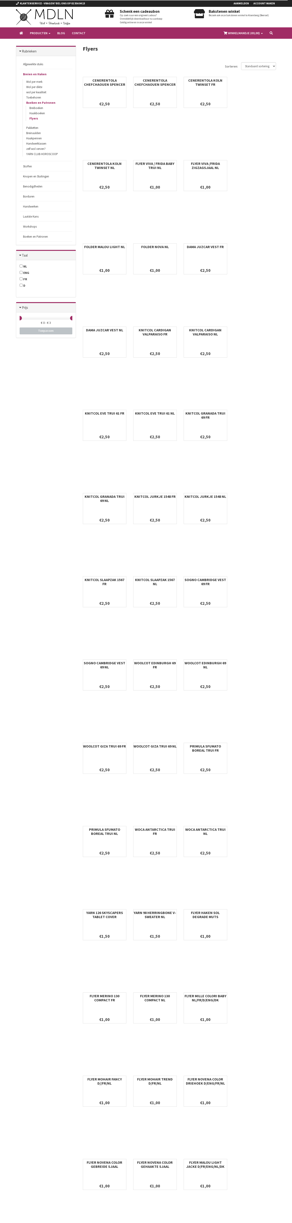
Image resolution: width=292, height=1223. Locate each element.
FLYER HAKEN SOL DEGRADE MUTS (104, 748)
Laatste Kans (31, 216)
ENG (24, 273)
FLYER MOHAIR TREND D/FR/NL (154, 831)
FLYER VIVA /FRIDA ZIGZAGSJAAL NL (154, 165)
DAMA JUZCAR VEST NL (154, 246)
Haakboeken (37, 113)
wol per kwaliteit (36, 92)
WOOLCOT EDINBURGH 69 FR (204, 498)
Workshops (30, 227)
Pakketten (32, 128)
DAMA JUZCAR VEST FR (104, 246)
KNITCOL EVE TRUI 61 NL (154, 330)
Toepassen (46, 331)
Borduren (28, 196)
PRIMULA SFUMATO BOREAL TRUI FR (204, 581)
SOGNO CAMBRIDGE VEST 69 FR (104, 498)
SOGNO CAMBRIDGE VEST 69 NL (154, 498)
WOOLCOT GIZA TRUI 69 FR (104, 581)
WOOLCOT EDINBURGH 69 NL (254, 498)
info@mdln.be (32, 1120)
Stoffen (27, 166)
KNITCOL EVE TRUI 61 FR (104, 330)
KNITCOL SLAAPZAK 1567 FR (204, 415)
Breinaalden (33, 133)
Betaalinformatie (93, 1131)
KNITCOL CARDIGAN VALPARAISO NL (254, 248)
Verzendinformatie (94, 1137)
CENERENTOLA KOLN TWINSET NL (254, 82)
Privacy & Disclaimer (95, 1125)
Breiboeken (36, 108)
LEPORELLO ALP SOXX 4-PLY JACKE (204, 914)
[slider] (19, 318)
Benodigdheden (32, 186)
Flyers (33, 118)
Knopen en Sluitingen (36, 176)
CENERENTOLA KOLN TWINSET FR (204, 82)
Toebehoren (33, 97)
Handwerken (30, 206)
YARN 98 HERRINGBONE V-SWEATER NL (254, 665)
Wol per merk (34, 82)
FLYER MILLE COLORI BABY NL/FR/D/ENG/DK (254, 748)
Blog (61, 33)
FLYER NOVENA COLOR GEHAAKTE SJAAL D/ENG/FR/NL (104, 916)
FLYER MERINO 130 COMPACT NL (204, 748)
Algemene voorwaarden (97, 1113)
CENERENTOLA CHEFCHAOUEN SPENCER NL (154, 84)
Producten (40, 33)
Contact (79, 33)
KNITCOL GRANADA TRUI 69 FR (204, 332)
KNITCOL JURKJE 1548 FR (104, 413)
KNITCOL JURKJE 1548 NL (154, 413)
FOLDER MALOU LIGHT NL (204, 163)
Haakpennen (34, 138)
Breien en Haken (35, 74)
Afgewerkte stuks (33, 64)
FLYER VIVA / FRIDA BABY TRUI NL (104, 165)
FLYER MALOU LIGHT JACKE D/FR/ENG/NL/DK (154, 914)
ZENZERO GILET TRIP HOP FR (104, 998)
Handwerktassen (36, 143)
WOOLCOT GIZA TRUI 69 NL (154, 581)
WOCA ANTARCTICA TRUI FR (104, 665)
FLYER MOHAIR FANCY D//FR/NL (104, 831)
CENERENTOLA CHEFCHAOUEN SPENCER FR (104, 84)
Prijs (25, 307)
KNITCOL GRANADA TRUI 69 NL (254, 332)
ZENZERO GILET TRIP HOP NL (254, 914)
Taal (25, 255)
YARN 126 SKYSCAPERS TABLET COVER (204, 665)
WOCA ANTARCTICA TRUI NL (154, 665)
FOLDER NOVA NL (254, 163)
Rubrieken (29, 51)
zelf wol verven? (36, 149)
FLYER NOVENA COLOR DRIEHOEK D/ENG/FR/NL (204, 831)
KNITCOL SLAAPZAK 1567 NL (254, 415)
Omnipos (47, 1216)
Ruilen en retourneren (96, 1119)
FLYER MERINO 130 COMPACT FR (154, 748)
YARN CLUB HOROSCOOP (42, 154)
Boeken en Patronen (40, 103)
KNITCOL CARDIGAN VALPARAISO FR (204, 248)
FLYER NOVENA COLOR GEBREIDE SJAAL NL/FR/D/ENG (254, 833)
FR (23, 279)
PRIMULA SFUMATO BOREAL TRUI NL (254, 581)
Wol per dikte (34, 87)
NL (23, 266)
